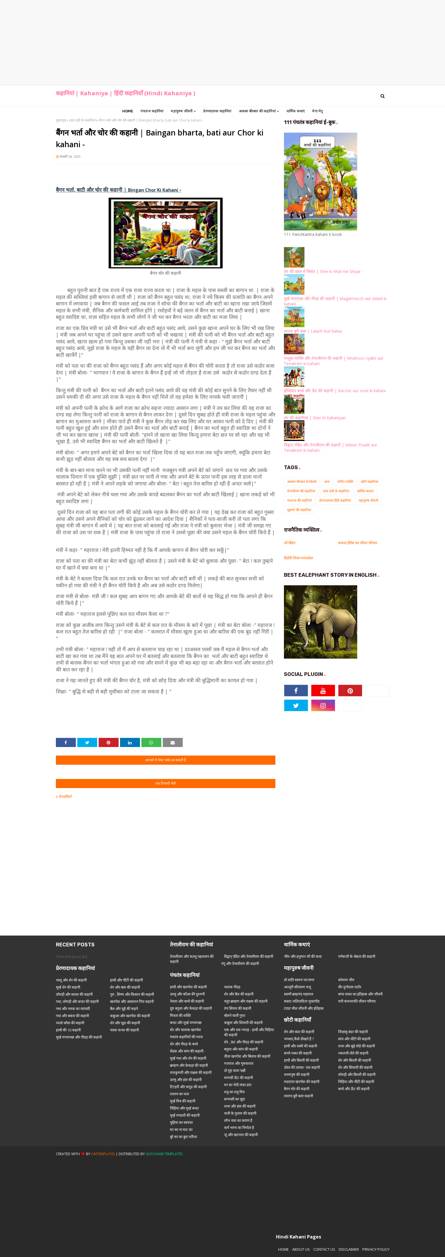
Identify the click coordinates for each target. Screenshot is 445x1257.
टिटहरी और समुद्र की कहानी (188, 1086)
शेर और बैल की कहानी (238, 994)
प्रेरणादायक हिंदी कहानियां (335, 500)
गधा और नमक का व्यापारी (73, 1008)
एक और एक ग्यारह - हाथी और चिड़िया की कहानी (249, 1032)
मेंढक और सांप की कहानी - (187, 1051)
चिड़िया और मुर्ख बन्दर (184, 1108)
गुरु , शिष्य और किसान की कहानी (132, 994)
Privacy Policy (375, 1249)
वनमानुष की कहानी (296, 1074)
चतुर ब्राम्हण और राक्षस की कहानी (245, 1001)
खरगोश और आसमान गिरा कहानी (132, 1001)
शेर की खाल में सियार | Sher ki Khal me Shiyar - (323, 271)
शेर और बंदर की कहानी (299, 1031)
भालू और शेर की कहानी (71, 980)
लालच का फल (179, 1093)
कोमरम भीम (346, 979)
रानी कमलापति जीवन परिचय (357, 1001)
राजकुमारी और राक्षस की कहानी (191, 1072)
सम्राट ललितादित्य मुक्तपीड (302, 1001)
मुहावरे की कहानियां (299, 509)
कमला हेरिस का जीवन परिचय (357, 542)
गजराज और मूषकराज (238, 1063)
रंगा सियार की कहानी (237, 1008)
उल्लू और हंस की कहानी (186, 1079)
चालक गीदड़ (232, 986)
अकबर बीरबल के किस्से (301, 481)
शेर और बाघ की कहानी (125, 987)
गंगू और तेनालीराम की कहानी (240, 963)
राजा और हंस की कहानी (239, 1106)
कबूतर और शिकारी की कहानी (243, 1022)
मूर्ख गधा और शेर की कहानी (188, 1058)
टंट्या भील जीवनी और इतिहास (304, 1008)
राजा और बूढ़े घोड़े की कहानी (356, 1045)
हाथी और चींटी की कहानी (126, 980)
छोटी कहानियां (369, 481)
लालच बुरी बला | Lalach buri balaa (313, 331)
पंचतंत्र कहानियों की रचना (186, 1036)
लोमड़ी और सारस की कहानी (74, 994)
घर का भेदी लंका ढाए (237, 1084)
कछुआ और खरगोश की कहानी (130, 1015)
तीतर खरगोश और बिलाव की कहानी (247, 1056)
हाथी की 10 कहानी (68, 1030)
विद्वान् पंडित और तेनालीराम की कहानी (248, 956)
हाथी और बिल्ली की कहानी (301, 1060)
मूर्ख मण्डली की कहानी (185, 1115)
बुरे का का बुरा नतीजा (183, 1136)
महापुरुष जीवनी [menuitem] (181, 111)
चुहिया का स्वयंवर (181, 1122)
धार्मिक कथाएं (365, 491)
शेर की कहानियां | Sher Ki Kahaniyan (315, 417)
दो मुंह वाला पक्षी (234, 1070)
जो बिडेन (289, 542)
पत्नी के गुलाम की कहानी (240, 1113)
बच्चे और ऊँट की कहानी (353, 1088)
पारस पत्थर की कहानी (124, 1030)
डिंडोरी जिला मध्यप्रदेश (298, 557)
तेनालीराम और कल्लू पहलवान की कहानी (192, 959)
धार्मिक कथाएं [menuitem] (295, 111)
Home (283, 1249)
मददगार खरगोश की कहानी (301, 1081)
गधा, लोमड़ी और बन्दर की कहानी (77, 1001)
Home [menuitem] (127, 111)
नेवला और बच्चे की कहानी (187, 1001)
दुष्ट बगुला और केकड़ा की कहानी (191, 1008)
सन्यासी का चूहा (234, 1099)
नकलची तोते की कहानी (353, 1053)
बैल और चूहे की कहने (124, 1008)
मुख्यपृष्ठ (61, 120)
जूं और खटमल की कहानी (241, 1134)
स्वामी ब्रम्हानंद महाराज (298, 994)
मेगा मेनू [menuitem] (317, 111)
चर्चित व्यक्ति (345, 481)
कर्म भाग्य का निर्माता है (239, 1127)
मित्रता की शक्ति (180, 1015)
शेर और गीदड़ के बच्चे (184, 1044)
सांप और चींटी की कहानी (354, 1038)
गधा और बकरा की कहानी (72, 1015)
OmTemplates (103, 1153)
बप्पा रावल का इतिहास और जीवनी (360, 994)
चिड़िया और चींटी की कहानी (356, 1081)
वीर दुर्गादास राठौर (349, 986)
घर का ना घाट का (181, 1129)
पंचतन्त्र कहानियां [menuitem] (152, 111)
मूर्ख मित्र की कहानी (182, 1101)
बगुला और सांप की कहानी (241, 1049)
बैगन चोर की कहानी (296, 1088)
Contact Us (324, 1249)
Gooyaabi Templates (164, 1153)
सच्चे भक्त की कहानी (298, 1053)
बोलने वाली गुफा (234, 1015)
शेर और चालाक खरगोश (185, 1029)
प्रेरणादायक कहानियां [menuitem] (217, 111)
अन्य (327, 481)
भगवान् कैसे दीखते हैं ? (299, 1038)
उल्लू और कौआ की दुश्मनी (187, 994)
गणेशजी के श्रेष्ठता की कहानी (356, 956)
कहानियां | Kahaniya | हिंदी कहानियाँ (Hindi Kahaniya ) (125, 93)
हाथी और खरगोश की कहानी (188, 986)
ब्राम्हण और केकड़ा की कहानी (189, 1065)
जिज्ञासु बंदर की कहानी (353, 1031)
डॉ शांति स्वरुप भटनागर (299, 979)
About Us (301, 1249)
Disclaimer (349, 1249)
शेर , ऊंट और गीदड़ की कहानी (243, 1042)
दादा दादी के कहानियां (82, 120)
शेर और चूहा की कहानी (125, 1022)
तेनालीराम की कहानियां (301, 491)
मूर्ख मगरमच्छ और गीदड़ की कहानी (79, 1037)
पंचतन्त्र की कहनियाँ (299, 500)
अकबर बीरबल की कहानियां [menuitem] (257, 111)
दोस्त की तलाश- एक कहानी (302, 1067)
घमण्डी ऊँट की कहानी (238, 1077)
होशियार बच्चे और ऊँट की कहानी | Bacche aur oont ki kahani (335, 390)
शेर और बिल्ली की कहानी (354, 1060)
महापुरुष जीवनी (368, 500)
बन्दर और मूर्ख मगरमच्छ (186, 1022)
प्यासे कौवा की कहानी (70, 1022)
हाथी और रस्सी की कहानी (300, 1045)
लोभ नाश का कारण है (238, 1120)
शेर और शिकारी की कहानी (355, 1067)
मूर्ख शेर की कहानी (68, 987)
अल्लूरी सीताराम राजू (297, 986)
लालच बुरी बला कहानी (298, 1095)
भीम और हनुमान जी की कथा (303, 956)
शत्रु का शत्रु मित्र (234, 1091)
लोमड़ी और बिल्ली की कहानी (356, 1074)
